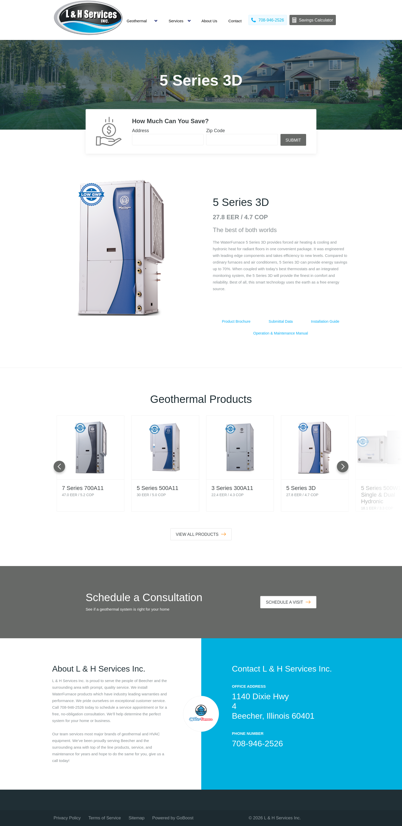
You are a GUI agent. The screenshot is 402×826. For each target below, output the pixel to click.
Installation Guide (325, 321)
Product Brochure (236, 321)
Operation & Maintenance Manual (280, 333)
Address (140, 130)
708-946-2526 (257, 743)
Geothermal (137, 21)
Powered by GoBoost (173, 817)
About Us (209, 21)
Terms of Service (104, 817)
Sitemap (136, 817)
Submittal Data (280, 321)
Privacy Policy (67, 817)
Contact (235, 21)
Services (176, 21)
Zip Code (215, 130)
